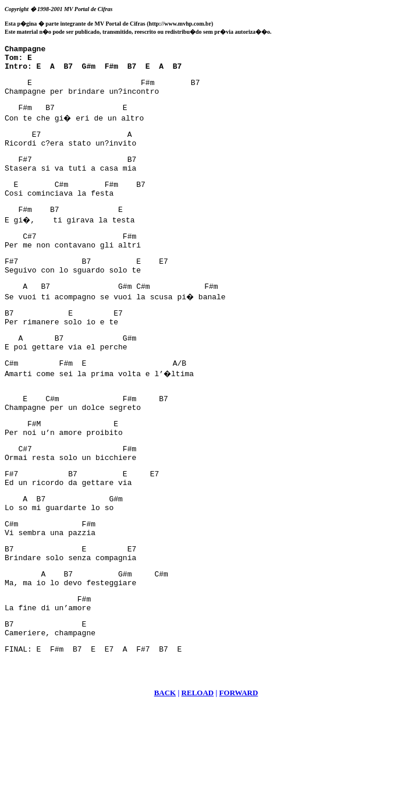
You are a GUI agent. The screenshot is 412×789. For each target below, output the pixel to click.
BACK (165, 774)
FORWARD (238, 774)
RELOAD (198, 774)
